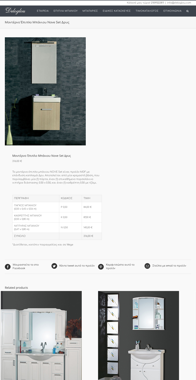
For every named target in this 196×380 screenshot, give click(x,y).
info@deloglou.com (179, 2)
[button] (187, 11)
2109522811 (157, 2)
